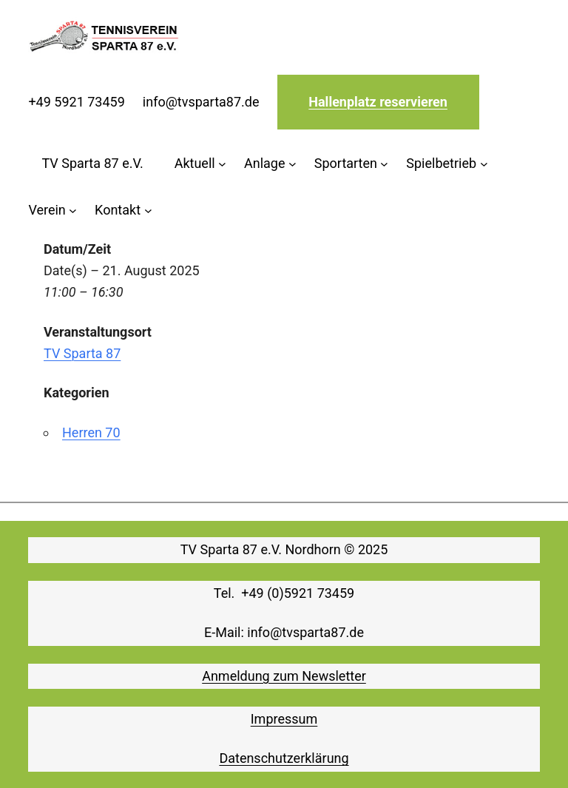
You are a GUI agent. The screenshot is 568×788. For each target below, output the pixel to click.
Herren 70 (91, 432)
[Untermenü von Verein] (52, 210)
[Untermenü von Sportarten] (351, 163)
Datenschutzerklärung (283, 758)
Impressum (284, 719)
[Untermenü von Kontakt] (123, 210)
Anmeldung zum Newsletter (284, 676)
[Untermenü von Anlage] (270, 163)
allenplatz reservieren (382, 102)
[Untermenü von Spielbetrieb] (446, 163)
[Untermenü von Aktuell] (200, 163)
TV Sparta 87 (82, 353)
